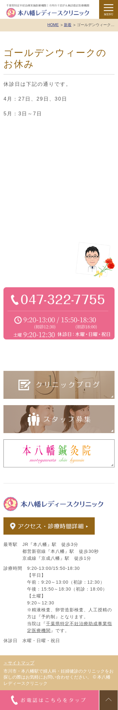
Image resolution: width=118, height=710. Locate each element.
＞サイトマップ (18, 662)
